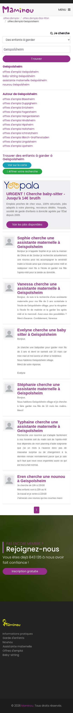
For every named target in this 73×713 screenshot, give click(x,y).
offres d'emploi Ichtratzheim (20, 133)
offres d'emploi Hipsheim (18, 124)
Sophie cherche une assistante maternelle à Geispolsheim (38, 242)
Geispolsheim (12, 66)
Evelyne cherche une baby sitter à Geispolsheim (41, 332)
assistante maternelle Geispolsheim (25, 80)
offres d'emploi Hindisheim (19, 120)
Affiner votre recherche (22, 171)
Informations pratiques (18, 634)
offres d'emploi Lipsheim (18, 146)
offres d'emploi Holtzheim (18, 129)
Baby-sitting (11, 655)
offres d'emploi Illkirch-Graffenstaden (26, 137)
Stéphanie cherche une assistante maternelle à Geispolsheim (38, 389)
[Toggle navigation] (64, 9)
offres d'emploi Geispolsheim (21, 72)
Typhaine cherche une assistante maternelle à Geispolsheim (38, 426)
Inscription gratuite (25, 571)
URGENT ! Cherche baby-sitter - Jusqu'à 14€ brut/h (35, 196)
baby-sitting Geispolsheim (19, 76)
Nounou (8, 642)
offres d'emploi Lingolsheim (19, 141)
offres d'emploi (11, 18)
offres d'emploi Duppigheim (20, 103)
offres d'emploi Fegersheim (19, 112)
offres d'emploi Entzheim (18, 107)
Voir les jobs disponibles (27, 224)
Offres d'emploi (13, 651)
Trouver (36, 59)
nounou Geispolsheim (16, 84)
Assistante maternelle (17, 646)
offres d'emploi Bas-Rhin (36, 18)
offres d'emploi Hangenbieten (21, 116)
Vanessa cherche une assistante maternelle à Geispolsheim (38, 288)
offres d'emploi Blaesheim (19, 99)
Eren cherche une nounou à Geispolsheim (41, 479)
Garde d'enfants (13, 638)
